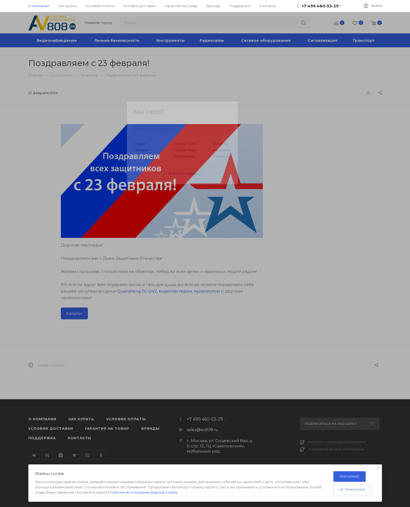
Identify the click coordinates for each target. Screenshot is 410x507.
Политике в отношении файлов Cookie (143, 492)
